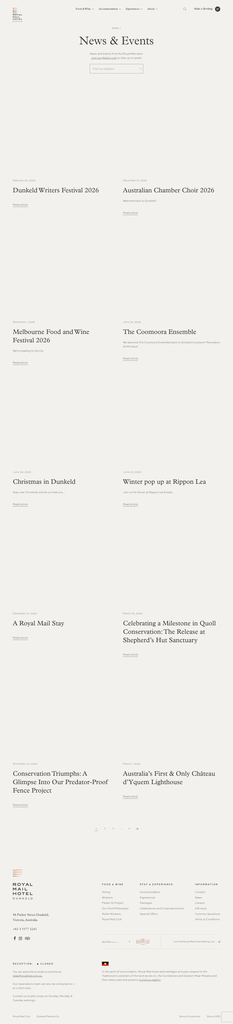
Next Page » (137, 829)
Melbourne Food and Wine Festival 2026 (51, 336)
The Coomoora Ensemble (159, 332)
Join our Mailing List (104, 58)
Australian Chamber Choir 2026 (168, 190)
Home (115, 28)
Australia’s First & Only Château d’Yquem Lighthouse (169, 778)
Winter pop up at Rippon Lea (164, 482)
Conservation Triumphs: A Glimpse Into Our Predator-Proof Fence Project (60, 782)
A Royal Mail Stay (38, 623)
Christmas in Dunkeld (44, 482)
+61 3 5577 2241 (25, 929)
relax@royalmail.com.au (28, 976)
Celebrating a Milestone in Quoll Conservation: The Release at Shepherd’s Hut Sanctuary (169, 632)
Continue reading (150, 980)
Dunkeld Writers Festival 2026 (56, 190)
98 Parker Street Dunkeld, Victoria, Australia (31, 917)
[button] (207, 9)
